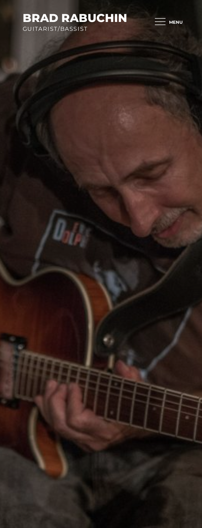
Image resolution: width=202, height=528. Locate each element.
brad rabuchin (75, 18)
